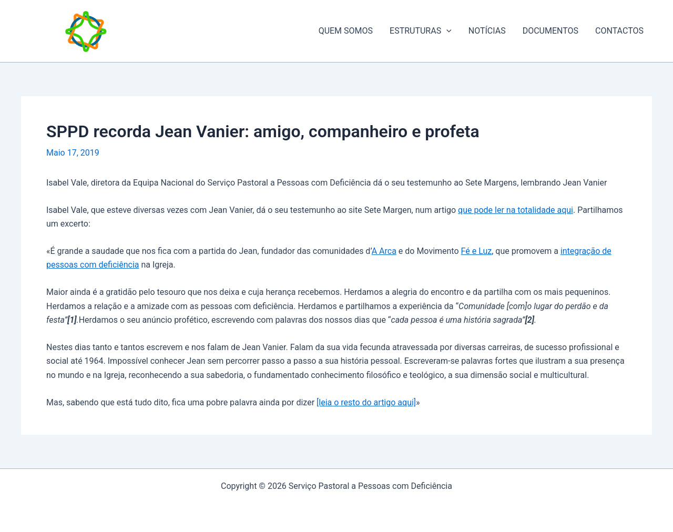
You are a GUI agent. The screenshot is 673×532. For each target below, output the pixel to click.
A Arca (384, 251)
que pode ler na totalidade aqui (515, 210)
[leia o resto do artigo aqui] (366, 402)
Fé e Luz (476, 251)
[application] (446, 31)
